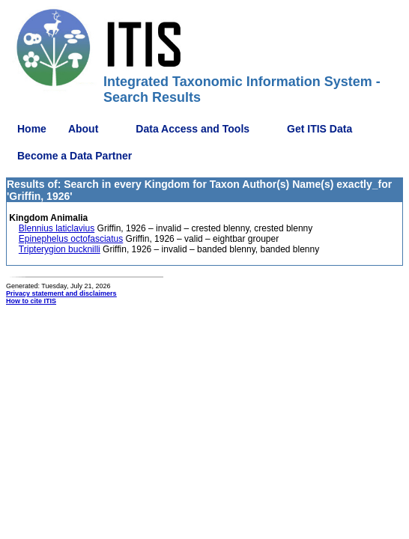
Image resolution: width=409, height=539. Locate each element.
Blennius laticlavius (56, 228)
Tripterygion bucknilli (59, 249)
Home (31, 129)
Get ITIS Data (319, 129)
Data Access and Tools (192, 129)
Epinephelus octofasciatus (71, 239)
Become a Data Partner (74, 156)
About (83, 129)
